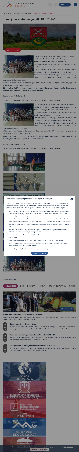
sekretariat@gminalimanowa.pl (18, 216)
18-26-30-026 (45, 221)
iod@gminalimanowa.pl (63, 221)
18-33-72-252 (59, 214)
